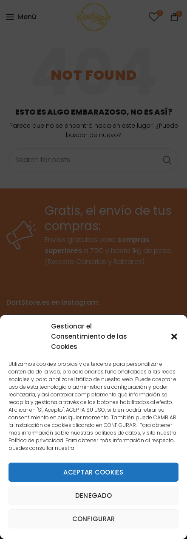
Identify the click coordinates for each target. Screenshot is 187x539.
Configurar (93, 518)
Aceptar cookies (93, 472)
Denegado (93, 495)
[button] (174, 336)
